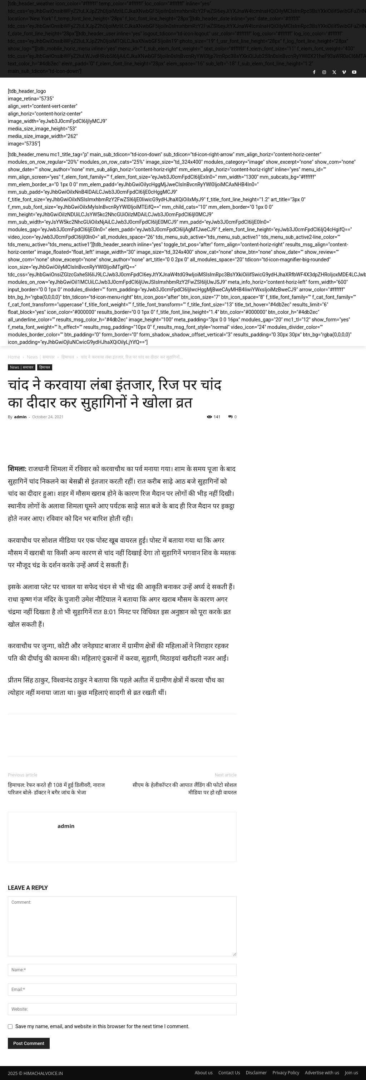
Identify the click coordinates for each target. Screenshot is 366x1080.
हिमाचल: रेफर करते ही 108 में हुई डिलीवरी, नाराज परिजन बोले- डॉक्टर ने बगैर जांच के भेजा (56, 789)
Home (14, 357)
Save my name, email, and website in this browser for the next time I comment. (102, 1026)
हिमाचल (67, 357)
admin (20, 416)
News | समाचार (41, 357)
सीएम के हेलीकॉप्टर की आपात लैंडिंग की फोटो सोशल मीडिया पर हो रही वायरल (185, 789)
